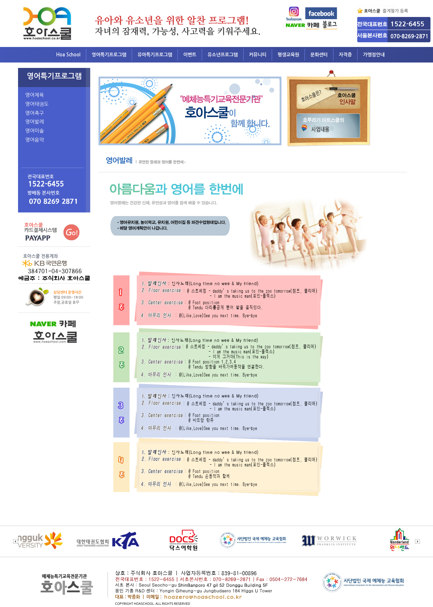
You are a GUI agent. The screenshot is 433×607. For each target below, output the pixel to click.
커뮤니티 (257, 54)
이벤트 (189, 54)
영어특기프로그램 (109, 54)
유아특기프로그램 (154, 54)
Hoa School (68, 54)
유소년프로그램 (222, 54)
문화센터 (319, 54)
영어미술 (34, 130)
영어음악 (34, 139)
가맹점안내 (374, 54)
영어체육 (34, 95)
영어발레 (34, 121)
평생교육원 (288, 54)
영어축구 (34, 113)
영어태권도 (37, 104)
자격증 (345, 54)
